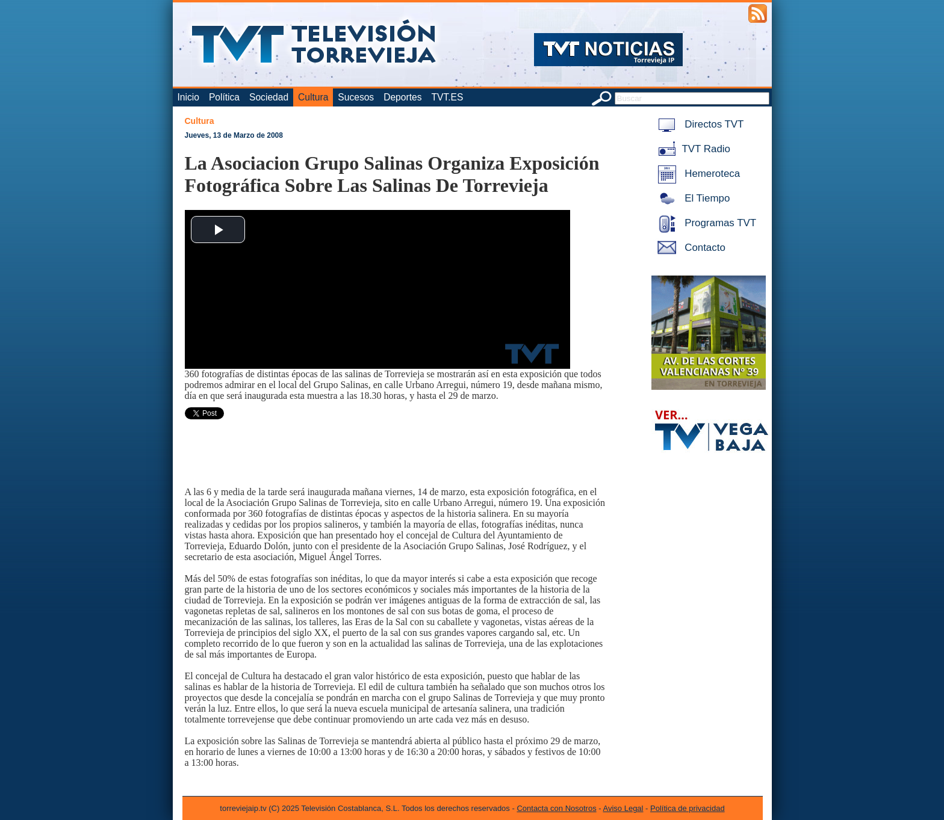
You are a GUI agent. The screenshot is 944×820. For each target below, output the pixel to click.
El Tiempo (691, 198)
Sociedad (268, 97)
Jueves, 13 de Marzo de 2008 (234, 135)
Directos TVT (698, 124)
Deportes (402, 97)
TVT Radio (691, 149)
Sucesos (356, 97)
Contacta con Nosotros (556, 808)
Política (224, 97)
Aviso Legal (623, 808)
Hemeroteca (697, 173)
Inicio (188, 97)
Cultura (313, 97)
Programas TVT (705, 223)
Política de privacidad (687, 808)
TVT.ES (447, 97)
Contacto (689, 247)
